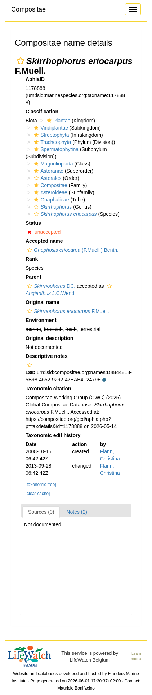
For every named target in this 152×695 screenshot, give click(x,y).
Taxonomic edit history (53, 435)
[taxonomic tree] (41, 484)
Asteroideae (49, 192)
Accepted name (44, 241)
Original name (42, 302)
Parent (33, 277)
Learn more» (136, 656)
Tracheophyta (51, 142)
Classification (42, 111)
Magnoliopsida (52, 164)
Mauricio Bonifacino (76, 688)
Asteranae (47, 171)
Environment (41, 320)
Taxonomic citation (48, 388)
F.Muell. (67, 311)
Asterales (46, 178)
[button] (20, 60)
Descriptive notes (47, 356)
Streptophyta (50, 135)
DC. (50, 286)
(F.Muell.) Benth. (72, 250)
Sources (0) (41, 512)
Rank (32, 259)
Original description (49, 338)
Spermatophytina (55, 149)
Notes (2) (76, 512)
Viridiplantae (50, 128)
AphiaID (35, 79)
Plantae (57, 120)
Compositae (28, 9)
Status (33, 223)
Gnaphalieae (50, 200)
